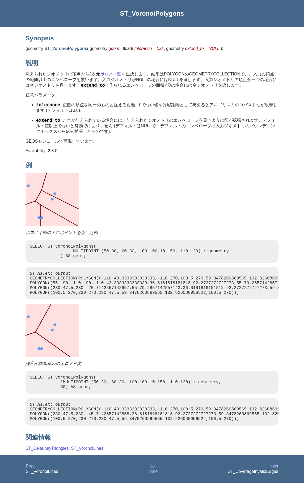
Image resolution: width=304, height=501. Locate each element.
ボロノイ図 (110, 74)
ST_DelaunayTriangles (47, 466)
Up (152, 484)
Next (273, 484)
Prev (30, 484)
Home (152, 489)
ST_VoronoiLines (87, 466)
